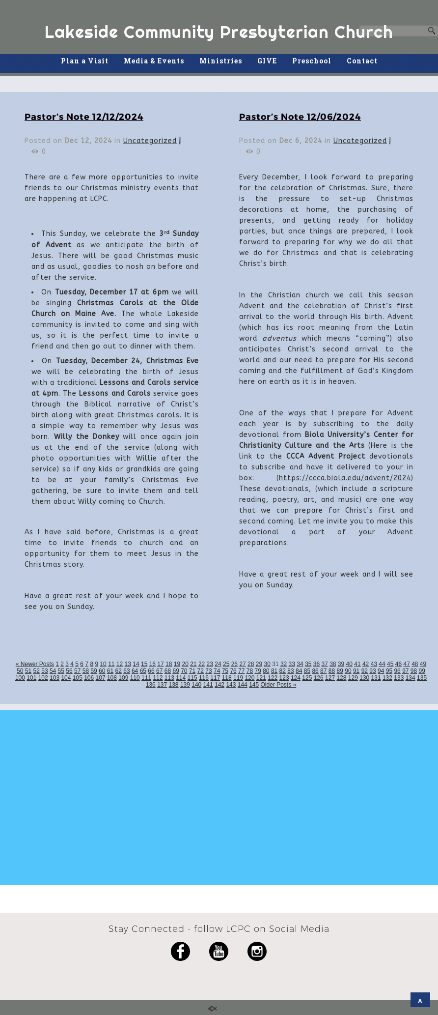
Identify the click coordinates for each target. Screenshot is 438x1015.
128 (341, 677)
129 (353, 677)
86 (315, 670)
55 (61, 670)
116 (204, 677)
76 (233, 670)
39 (341, 664)
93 (372, 670)
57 (77, 670)
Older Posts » (279, 684)
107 (101, 677)
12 (119, 664)
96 (397, 670)
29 (259, 664)
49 (423, 664)
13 (128, 664)
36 (316, 664)
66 (151, 670)
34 (300, 664)
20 (185, 664)
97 (405, 670)
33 (292, 664)
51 (28, 670)
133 (399, 677)
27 (242, 664)
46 (398, 664)
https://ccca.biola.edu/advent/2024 (345, 478)
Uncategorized (150, 141)
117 (215, 677)
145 (254, 684)
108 (112, 677)
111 (146, 677)
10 (103, 664)
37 (324, 664)
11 (111, 664)
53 (44, 670)
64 (135, 670)
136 (151, 684)
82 (282, 670)
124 (296, 677)
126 (319, 677)
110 (135, 677)
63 (126, 670)
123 (284, 677)
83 (290, 670)
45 (390, 664)
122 (272, 677)
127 (330, 677)
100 (20, 677)
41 (357, 664)
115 (192, 677)
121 (261, 677)
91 (356, 670)
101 (31, 677)
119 (238, 677)
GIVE (267, 60)
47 (406, 664)
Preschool (311, 60)
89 (340, 670)
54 (53, 670)
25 (226, 664)
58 (85, 670)
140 (196, 684)
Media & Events (154, 60)
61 (110, 670)
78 (249, 670)
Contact (362, 60)
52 (36, 670)
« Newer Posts (35, 664)
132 (387, 677)
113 (169, 677)
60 (102, 670)
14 (136, 664)
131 (376, 677)
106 (89, 677)
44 (382, 664)
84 (299, 670)
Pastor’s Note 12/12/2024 (84, 116)
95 (389, 670)
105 (77, 677)
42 (365, 664)
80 (266, 670)
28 (250, 664)
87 (323, 670)
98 (414, 670)
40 (349, 664)
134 (410, 677)
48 (414, 664)
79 (257, 670)
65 (143, 670)
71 (192, 670)
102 (43, 677)
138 (174, 684)
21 (193, 664)
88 (331, 670)
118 (227, 677)
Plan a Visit (85, 60)
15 (144, 664)
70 (184, 670)
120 (249, 677)
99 (422, 670)
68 (167, 670)
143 (231, 684)
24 (218, 664)
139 (185, 684)
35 (308, 664)
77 (241, 670)
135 (422, 677)
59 (93, 670)
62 (118, 670)
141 (208, 684)
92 (364, 670)
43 (374, 664)
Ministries (220, 60)
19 (177, 664)
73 (208, 670)
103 (54, 677)
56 (69, 670)
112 (158, 677)
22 (201, 664)
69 (175, 670)
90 (348, 670)
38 (332, 664)
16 (152, 664)
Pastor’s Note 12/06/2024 (300, 116)
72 (200, 670)
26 (234, 664)
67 (159, 670)
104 (66, 677)
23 (210, 664)
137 (162, 684)
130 (364, 677)
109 (123, 677)
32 (283, 664)
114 (181, 677)
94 (381, 670)
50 (20, 670)
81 (274, 670)
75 (225, 670)
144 (242, 684)
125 (307, 677)
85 (307, 670)
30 (267, 664)
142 (219, 684)
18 (168, 664)
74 (217, 670)
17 (160, 664)
